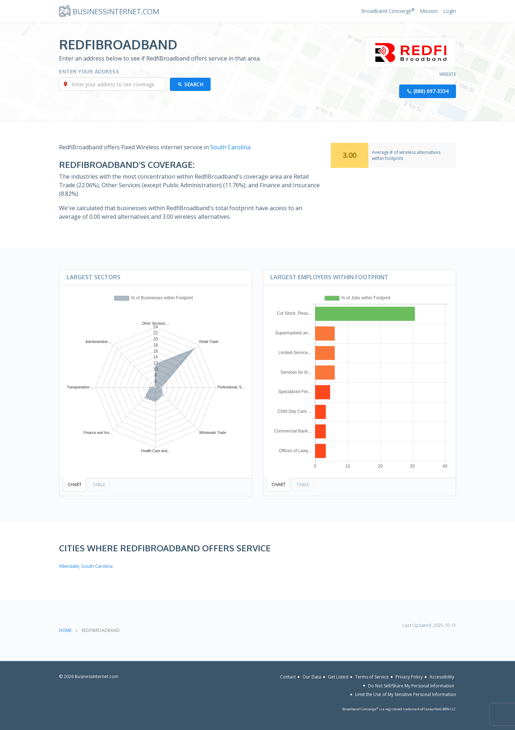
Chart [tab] (75, 485)
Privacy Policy (409, 677)
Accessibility (442, 677)
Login (449, 11)
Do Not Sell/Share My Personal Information (411, 685)
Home (65, 630)
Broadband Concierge (388, 11)
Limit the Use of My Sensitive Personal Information (405, 694)
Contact (288, 677)
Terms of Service (372, 677)
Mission (429, 11)
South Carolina (230, 147)
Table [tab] (99, 485)
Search (193, 84)
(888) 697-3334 (430, 91)
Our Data (312, 677)
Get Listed (338, 677)
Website (447, 74)
